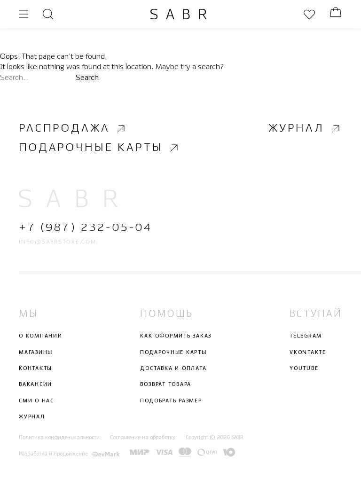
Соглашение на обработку (142, 438)
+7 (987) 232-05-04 (85, 228)
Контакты (35, 368)
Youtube (304, 368)
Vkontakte (308, 352)
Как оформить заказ (176, 336)
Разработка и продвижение (69, 454)
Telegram (306, 336)
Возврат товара (165, 385)
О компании (41, 336)
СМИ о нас (36, 401)
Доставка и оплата (173, 368)
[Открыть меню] (23, 14)
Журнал (305, 128)
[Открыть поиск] (48, 14)
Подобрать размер (171, 401)
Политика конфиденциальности (59, 438)
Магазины (36, 352)
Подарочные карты (99, 148)
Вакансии (35, 385)
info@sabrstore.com (57, 242)
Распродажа (73, 128)
